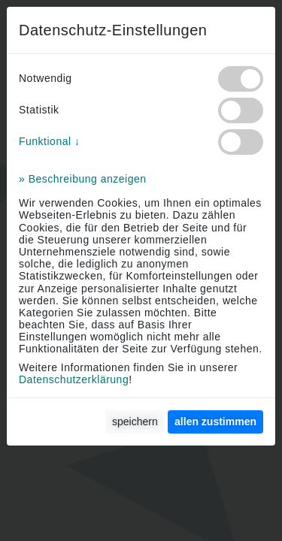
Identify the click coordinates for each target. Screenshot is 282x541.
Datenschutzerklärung (74, 379)
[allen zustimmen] (215, 422)
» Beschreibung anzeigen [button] (83, 179)
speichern (135, 422)
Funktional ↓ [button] (49, 141)
